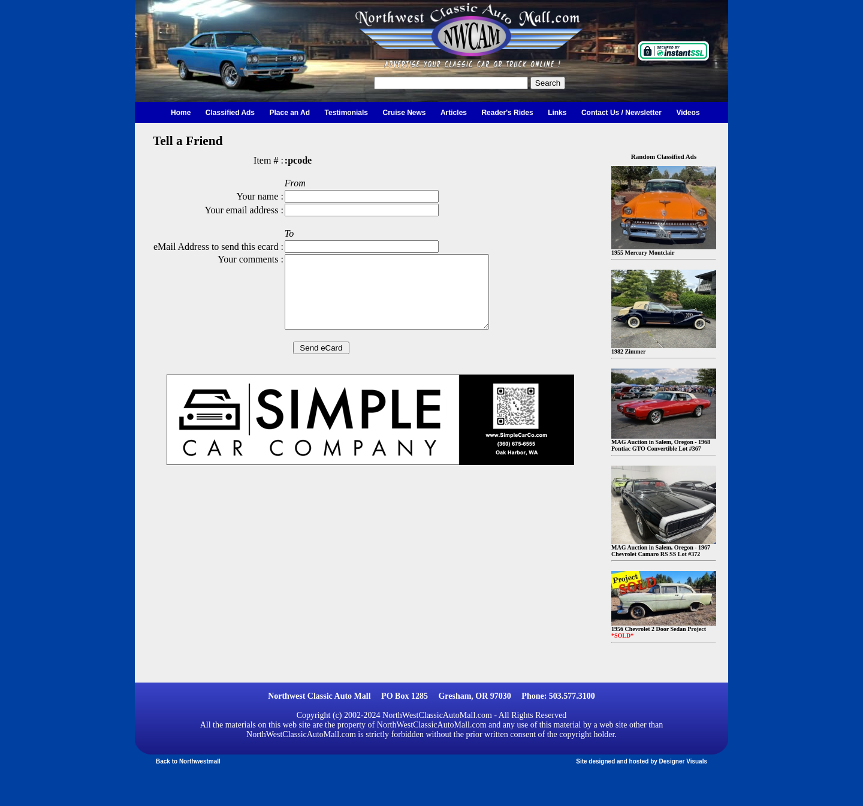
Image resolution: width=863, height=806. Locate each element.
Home (181, 112)
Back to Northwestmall (188, 761)
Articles (453, 112)
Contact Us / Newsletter (621, 112)
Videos (687, 112)
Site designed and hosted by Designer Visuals (641, 761)
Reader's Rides (507, 112)
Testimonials (346, 112)
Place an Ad (290, 112)
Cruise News (404, 112)
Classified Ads (230, 112)
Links (557, 112)
